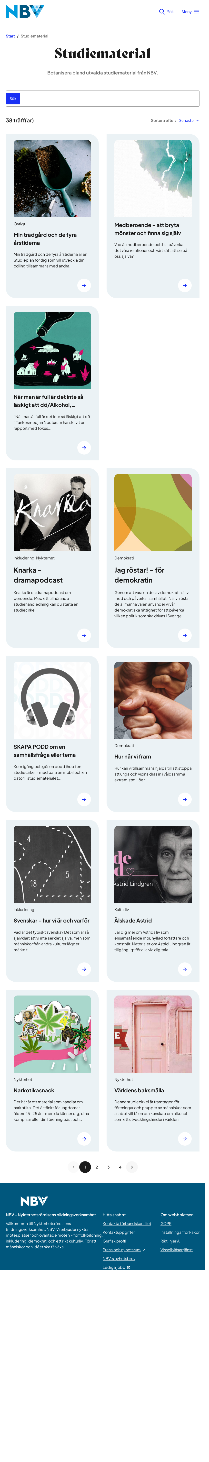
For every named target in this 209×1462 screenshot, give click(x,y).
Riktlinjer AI (170, 1240)
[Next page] (132, 1167)
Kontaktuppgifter (119, 1232)
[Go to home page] (34, 1204)
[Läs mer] (84, 285)
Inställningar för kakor (179, 1232)
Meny (190, 12)
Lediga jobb (116, 1267)
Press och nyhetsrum (124, 1249)
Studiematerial (34, 35)
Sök (166, 12)
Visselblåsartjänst (176, 1249)
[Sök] (13, 98)
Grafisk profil (114, 1240)
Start (10, 35)
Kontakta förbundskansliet (127, 1223)
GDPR (165, 1223)
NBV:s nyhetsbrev (119, 1258)
